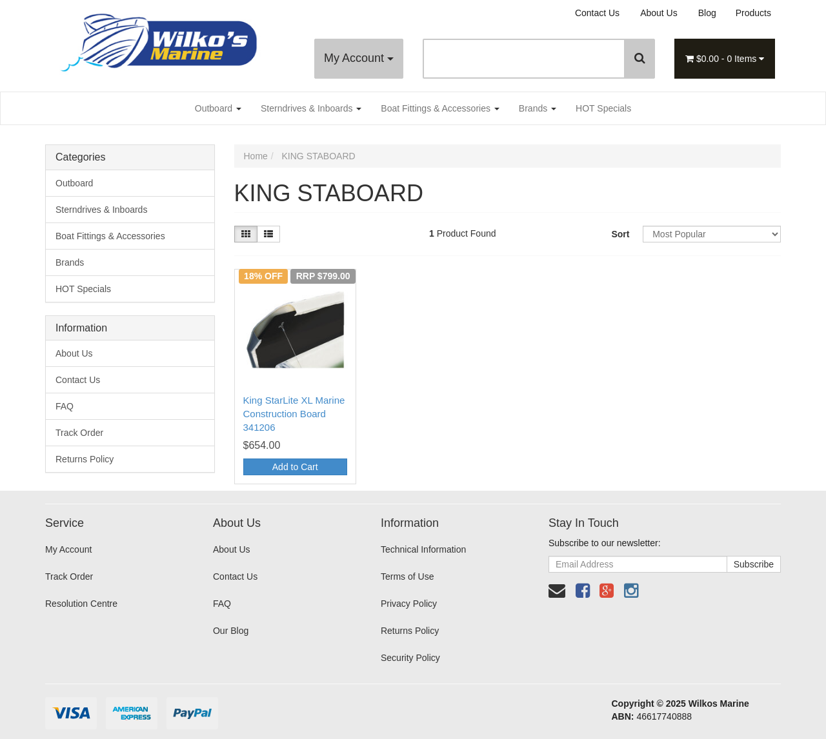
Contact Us (597, 13)
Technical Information (423, 549)
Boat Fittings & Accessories (440, 108)
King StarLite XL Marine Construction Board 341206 (294, 414)
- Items (724, 59)
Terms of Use (407, 576)
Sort (620, 234)
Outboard (218, 108)
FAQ (64, 406)
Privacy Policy (409, 603)
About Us (659, 13)
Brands (537, 108)
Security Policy (410, 658)
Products (753, 13)
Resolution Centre (81, 603)
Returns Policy (84, 459)
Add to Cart (295, 467)
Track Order (79, 433)
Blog (707, 13)
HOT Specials (603, 108)
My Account (359, 58)
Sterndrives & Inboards (311, 108)
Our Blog (230, 631)
